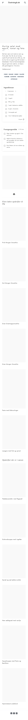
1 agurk (8, 98)
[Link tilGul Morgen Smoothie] (14, 248)
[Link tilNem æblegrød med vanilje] (14, 586)
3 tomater (9, 95)
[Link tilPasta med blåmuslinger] (14, 370)
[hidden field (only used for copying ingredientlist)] (7, 717)
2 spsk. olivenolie (11, 109)
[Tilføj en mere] (15, 91)
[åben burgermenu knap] (2, 2)
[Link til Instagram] (14, 713)
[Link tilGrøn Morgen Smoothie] (14, 329)
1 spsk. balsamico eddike (13, 105)
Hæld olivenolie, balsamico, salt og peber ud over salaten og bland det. (13, 140)
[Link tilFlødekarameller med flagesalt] (14, 464)
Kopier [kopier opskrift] (21, 119)
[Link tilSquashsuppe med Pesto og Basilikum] (14, 626)
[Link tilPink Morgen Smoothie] (14, 208)
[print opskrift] (14, 194)
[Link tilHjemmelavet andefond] (14, 669)
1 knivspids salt (11, 112)
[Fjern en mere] (5, 91)
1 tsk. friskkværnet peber (13, 116)
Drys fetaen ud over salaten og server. (14, 146)
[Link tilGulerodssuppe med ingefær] (14, 505)
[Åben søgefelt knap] (25, 2)
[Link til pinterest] (17, 713)
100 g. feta (10, 102)
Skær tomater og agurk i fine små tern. (13, 134)
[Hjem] (14, 3)
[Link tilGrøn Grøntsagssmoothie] (14, 289)
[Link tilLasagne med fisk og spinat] (14, 416)
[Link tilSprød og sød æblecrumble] (14, 545)
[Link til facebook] (11, 713)
